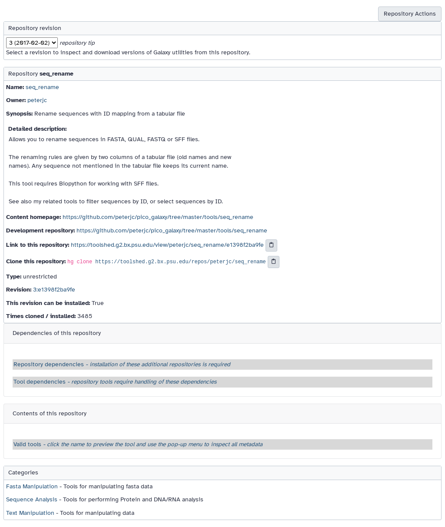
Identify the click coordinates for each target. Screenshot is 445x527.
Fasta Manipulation (32, 486)
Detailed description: (37, 129)
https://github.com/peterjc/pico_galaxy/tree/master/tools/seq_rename (158, 217)
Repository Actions (410, 13)
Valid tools (137, 444)
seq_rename (42, 87)
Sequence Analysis (31, 499)
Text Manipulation (30, 513)
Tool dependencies (114, 381)
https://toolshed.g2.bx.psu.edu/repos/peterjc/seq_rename (180, 262)
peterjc (37, 100)
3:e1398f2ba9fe (54, 289)
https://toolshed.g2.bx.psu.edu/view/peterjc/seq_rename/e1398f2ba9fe (167, 245)
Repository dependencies (121, 364)
